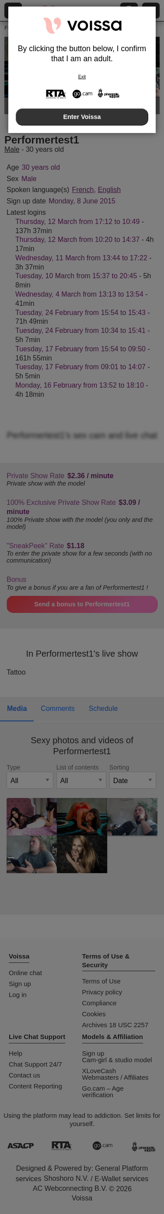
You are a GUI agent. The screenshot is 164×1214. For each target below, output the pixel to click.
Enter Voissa (82, 116)
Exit (82, 76)
